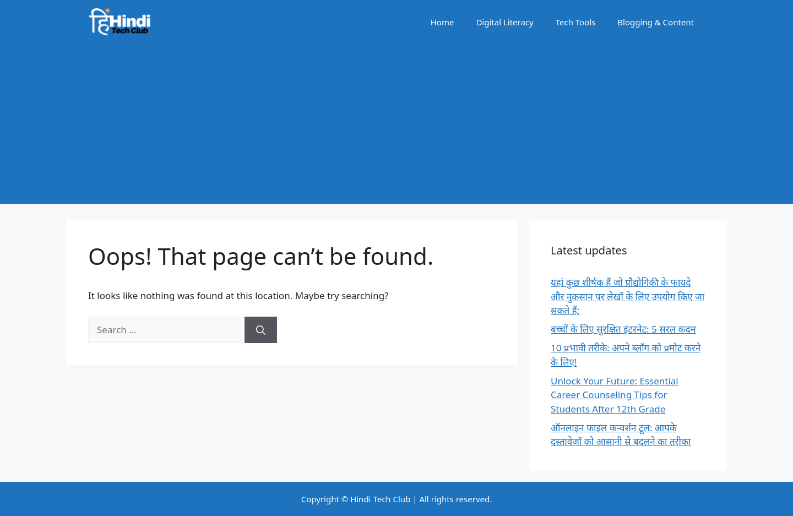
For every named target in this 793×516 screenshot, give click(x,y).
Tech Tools (576, 22)
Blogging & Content (655, 22)
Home (442, 22)
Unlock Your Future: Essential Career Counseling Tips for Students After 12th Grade (614, 394)
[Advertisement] (396, 127)
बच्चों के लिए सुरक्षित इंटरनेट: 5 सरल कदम (623, 329)
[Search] (261, 330)
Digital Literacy (504, 22)
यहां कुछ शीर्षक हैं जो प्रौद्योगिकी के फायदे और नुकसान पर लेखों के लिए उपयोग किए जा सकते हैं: (627, 296)
